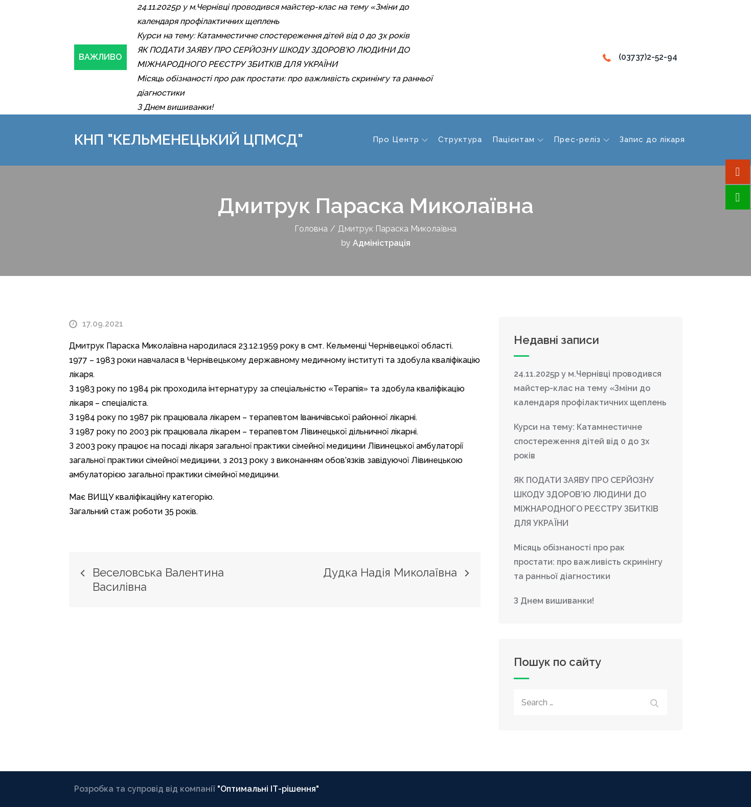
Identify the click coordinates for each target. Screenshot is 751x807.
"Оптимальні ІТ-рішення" (268, 789)
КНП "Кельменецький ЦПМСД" (188, 139)
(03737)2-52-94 (640, 57)
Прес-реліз (581, 139)
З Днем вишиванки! (554, 601)
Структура (460, 139)
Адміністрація (382, 243)
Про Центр (400, 139)
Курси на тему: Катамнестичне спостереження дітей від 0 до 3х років (581, 441)
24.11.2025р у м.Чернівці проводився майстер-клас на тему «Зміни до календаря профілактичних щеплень (590, 388)
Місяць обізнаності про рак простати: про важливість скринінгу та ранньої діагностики (588, 562)
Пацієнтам (517, 139)
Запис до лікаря (652, 139)
